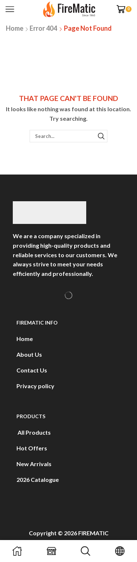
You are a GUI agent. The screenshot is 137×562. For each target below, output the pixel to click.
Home (14, 28)
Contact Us (31, 370)
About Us (29, 354)
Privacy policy (35, 385)
